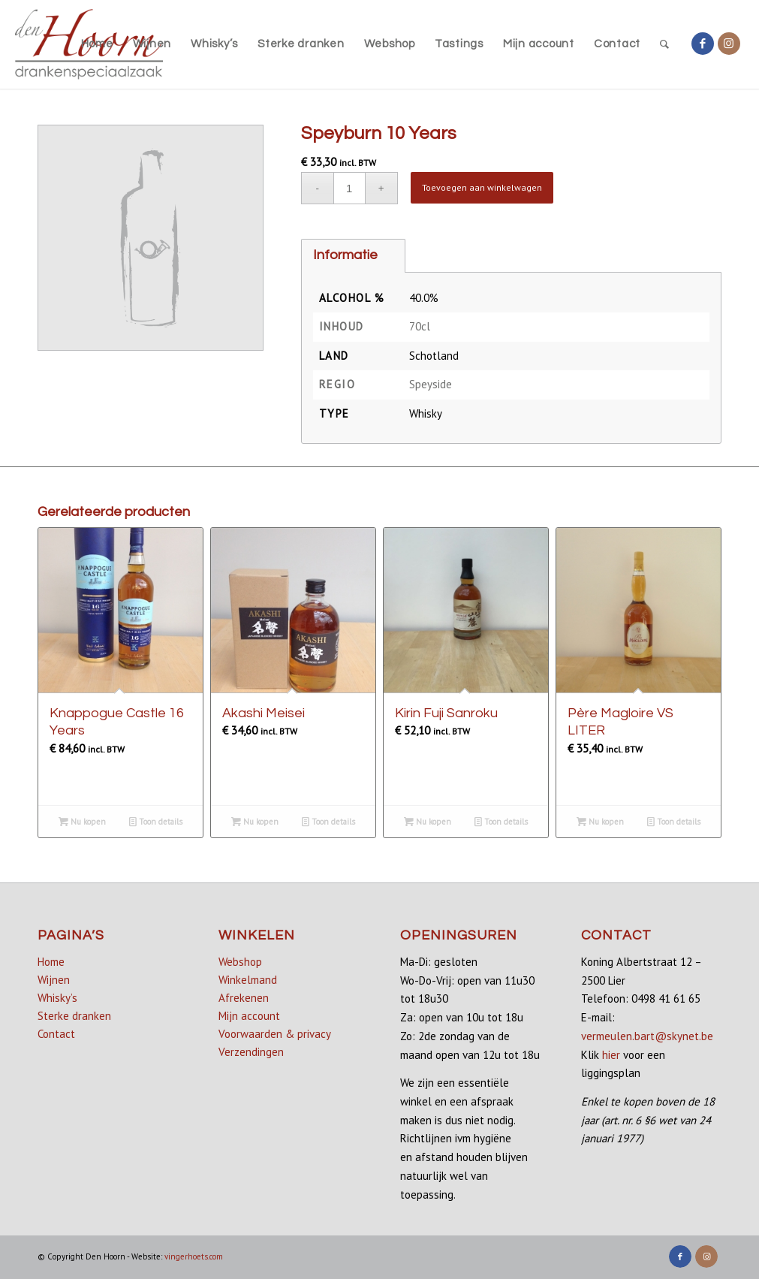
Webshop (240, 962)
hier (611, 1055)
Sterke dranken (74, 1016)
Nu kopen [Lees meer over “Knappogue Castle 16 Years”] (82, 821)
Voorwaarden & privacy (274, 1034)
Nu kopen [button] (255, 821)
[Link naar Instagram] (729, 43)
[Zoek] (664, 44)
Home (51, 962)
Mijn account (249, 1016)
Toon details (155, 821)
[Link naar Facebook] (702, 43)
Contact (56, 1034)
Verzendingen (251, 1052)
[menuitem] (97, 44)
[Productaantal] (349, 188)
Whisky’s (57, 998)
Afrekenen (243, 998)
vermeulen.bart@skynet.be (647, 1036)
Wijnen (54, 980)
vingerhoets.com (193, 1256)
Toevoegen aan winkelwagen (482, 187)
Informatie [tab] (345, 255)
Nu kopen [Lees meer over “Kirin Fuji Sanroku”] (427, 821)
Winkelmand (247, 980)
